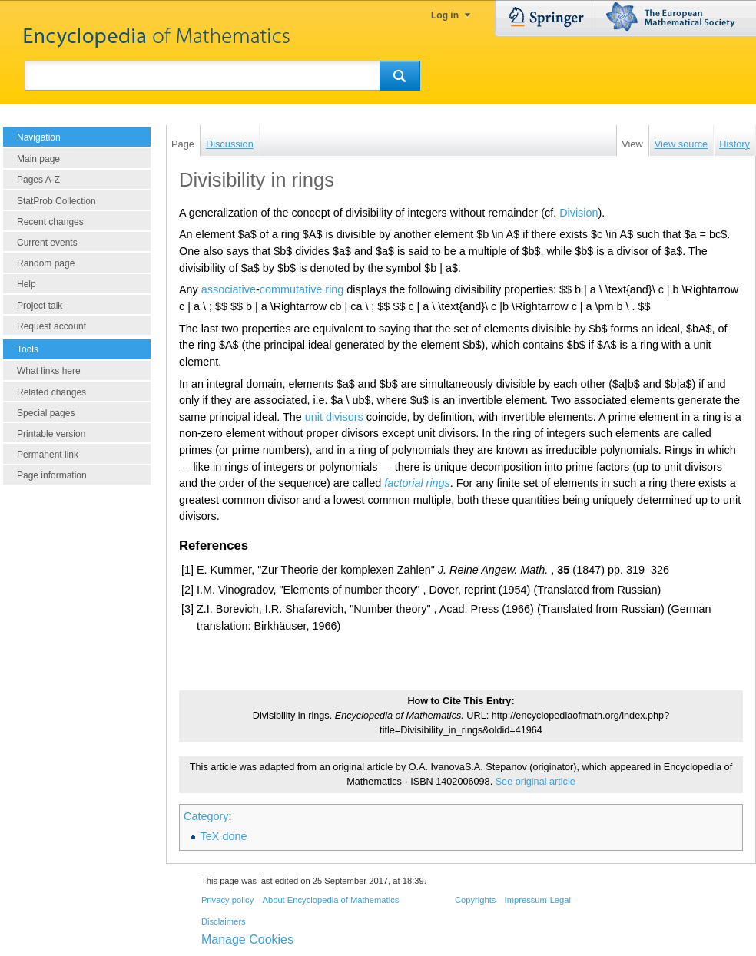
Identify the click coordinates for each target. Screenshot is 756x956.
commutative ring (302, 289)
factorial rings (417, 483)
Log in (445, 15)
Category (206, 816)
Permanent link (47, 454)
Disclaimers (223, 921)
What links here (49, 371)
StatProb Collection (56, 201)
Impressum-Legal (538, 900)
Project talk (39, 305)
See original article (535, 781)
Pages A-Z (38, 179)
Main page (38, 159)
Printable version (51, 433)
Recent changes (50, 222)
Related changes (51, 392)
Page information (52, 475)
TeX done (224, 836)
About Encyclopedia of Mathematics (330, 900)
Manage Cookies (247, 939)
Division (578, 213)
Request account (51, 326)
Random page (46, 263)
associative (228, 289)
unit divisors (334, 417)
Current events (47, 242)
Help (26, 284)
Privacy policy (227, 900)
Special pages (46, 413)
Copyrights (475, 900)
